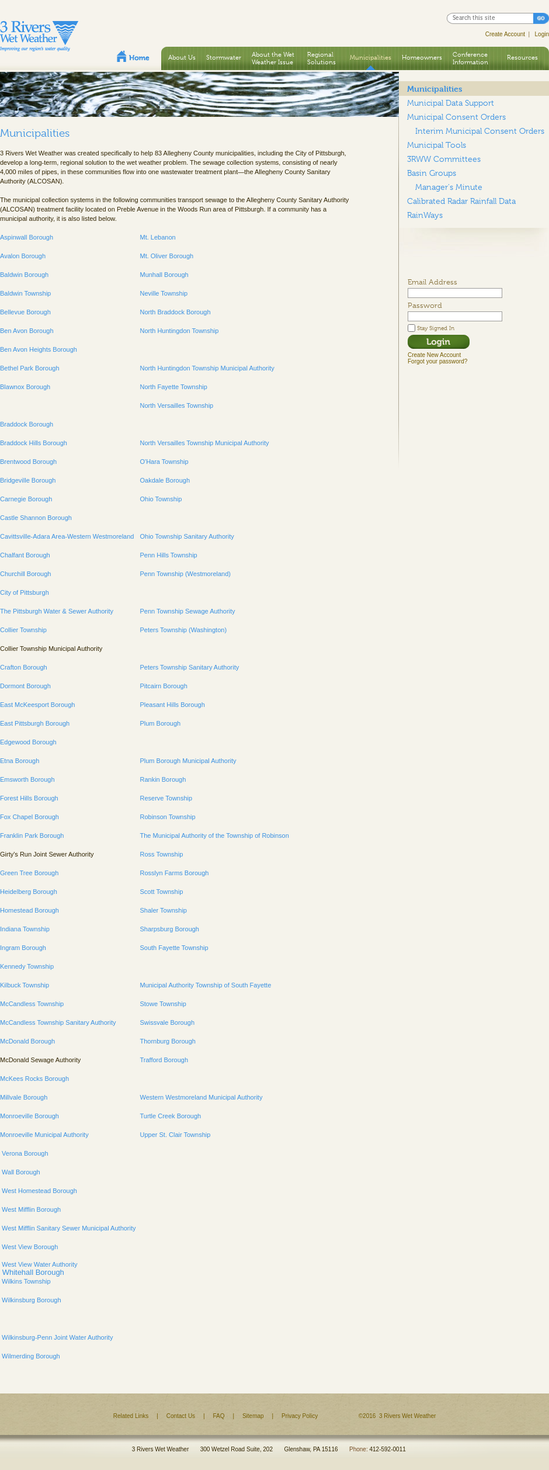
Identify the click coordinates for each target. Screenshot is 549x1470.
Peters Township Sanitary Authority (189, 667)
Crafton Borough (23, 667)
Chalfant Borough (25, 555)
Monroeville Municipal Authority (44, 1134)
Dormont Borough (25, 685)
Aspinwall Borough (26, 237)
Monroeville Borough (29, 1115)
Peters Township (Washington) (183, 629)
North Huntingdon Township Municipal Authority (207, 368)
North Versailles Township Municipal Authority (204, 442)
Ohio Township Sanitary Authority (187, 536)
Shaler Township (163, 910)
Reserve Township (166, 798)
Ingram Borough (23, 947)
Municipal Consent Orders (456, 117)
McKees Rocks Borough (34, 1078)
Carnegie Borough (26, 498)
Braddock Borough (26, 424)
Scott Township (161, 891)
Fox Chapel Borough (29, 816)
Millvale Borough (23, 1097)
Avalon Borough (23, 255)
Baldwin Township (25, 293)
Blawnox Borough (25, 386)
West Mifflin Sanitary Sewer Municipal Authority (68, 1228)
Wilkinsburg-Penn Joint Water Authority (56, 1337)
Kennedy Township (27, 966)
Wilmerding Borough (30, 1356)
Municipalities (370, 57)
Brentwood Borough (28, 461)
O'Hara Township (164, 461)
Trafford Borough (164, 1059)
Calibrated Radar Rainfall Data (461, 201)
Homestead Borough (29, 910)
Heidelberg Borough (28, 891)
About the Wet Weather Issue (273, 58)
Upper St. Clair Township (175, 1134)
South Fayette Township (174, 947)
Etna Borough (19, 760)
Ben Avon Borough (27, 330)
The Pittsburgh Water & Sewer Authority (56, 611)
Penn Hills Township (168, 555)
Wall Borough (20, 1172)
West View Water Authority (38, 1264)
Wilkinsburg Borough (30, 1299)
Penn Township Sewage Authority (187, 611)
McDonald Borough (27, 1041)
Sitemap (253, 1416)
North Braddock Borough (175, 312)
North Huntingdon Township (179, 330)
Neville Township (163, 293)
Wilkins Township (25, 1281)
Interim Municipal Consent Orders (479, 131)
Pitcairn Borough (163, 685)
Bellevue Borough (25, 312)
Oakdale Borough (165, 480)
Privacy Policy (300, 1416)
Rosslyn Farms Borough (174, 872)
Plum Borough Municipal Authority (188, 760)
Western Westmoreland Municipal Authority (201, 1097)
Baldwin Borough (24, 274)
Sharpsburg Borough (169, 928)
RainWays (425, 215)
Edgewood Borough (28, 742)
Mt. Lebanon (157, 237)
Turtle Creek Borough (170, 1115)
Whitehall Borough (32, 1272)
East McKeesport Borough (37, 704)
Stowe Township (163, 1003)
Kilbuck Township (24, 985)
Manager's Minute (448, 187)
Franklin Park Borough (32, 835)
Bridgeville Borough (27, 480)
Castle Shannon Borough (36, 517)
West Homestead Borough (38, 1190)
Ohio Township (161, 498)
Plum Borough (160, 723)
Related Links (131, 1416)
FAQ (219, 1416)
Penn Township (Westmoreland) (185, 573)
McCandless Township (32, 1003)
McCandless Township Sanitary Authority (58, 1022)
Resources (522, 57)
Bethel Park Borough (30, 368)
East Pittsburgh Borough (35, 723)
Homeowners (422, 57)
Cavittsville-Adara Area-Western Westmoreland (67, 536)
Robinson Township (167, 816)
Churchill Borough (25, 573)
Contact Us (180, 1416)
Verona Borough (24, 1153)
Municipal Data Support (450, 103)
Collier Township (23, 629)
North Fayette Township (173, 386)
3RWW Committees (444, 159)
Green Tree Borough (29, 872)
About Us (182, 57)
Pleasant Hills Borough (172, 704)
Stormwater (223, 57)
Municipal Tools (436, 145)
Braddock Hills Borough (33, 442)
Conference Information (470, 58)
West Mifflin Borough (30, 1209)
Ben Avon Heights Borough (38, 349)
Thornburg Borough (167, 1041)
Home (133, 56)
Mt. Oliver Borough (166, 255)
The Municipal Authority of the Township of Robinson (214, 835)
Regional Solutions (321, 58)
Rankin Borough (163, 779)
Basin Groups (431, 173)
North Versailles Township (176, 405)
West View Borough (29, 1246)
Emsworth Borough (27, 779)
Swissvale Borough (167, 1022)
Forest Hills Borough (29, 798)
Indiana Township (25, 928)
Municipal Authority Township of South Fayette (206, 985)
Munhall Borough (164, 274)
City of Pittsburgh (24, 592)
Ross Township (161, 854)
